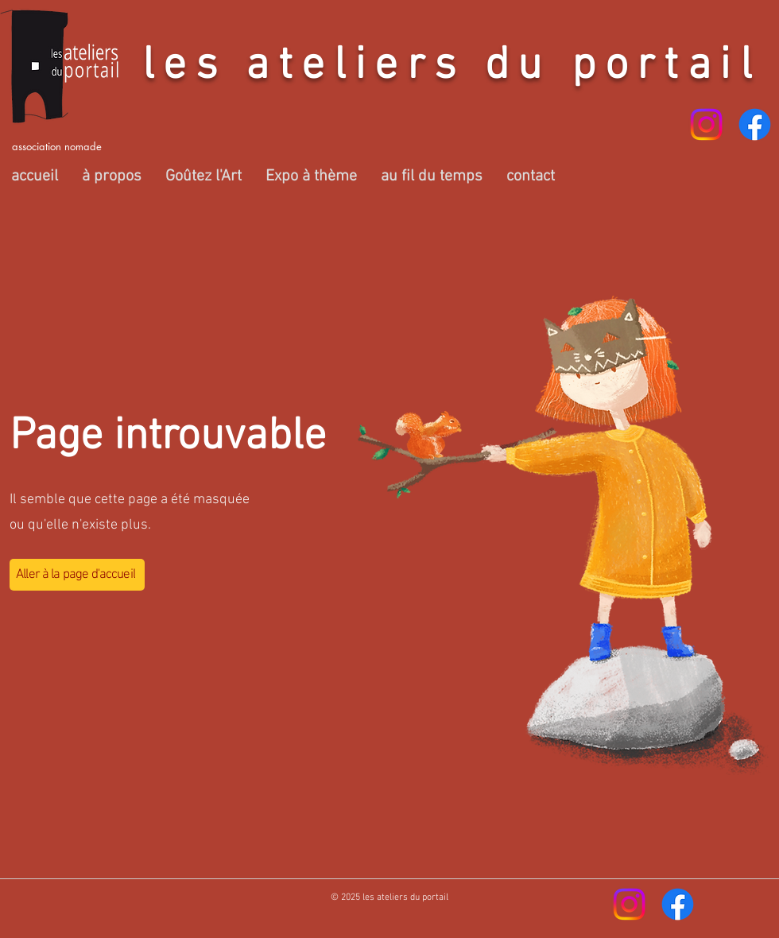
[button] (111, 176)
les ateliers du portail (451, 67)
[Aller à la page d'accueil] (77, 575)
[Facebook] (755, 124)
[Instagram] (706, 124)
